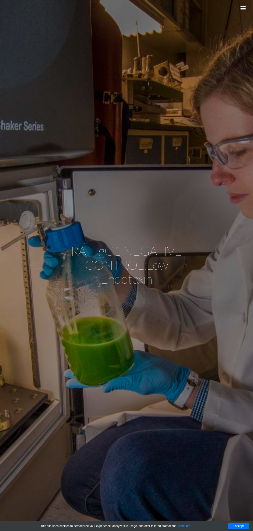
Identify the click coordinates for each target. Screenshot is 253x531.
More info (184, 526)
